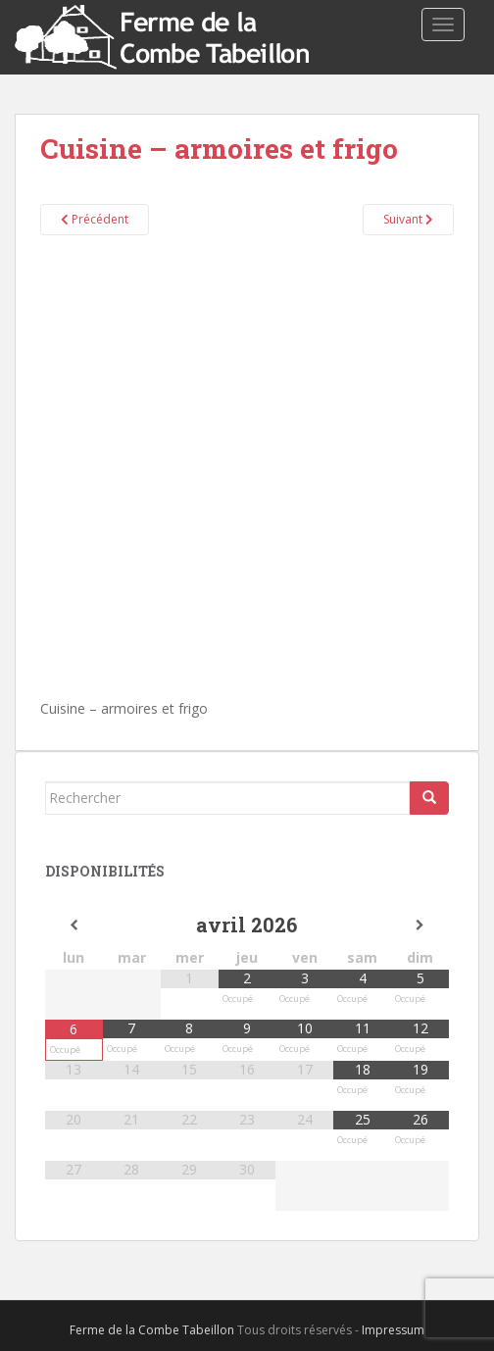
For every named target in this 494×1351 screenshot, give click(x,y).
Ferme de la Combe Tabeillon (152, 1330)
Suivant (408, 219)
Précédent (94, 219)
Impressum (393, 1330)
